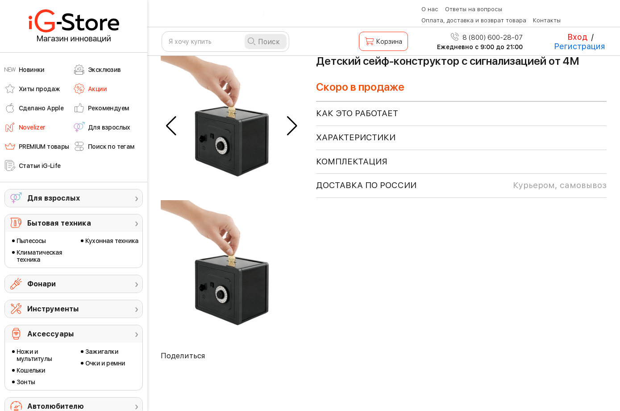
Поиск (269, 42)
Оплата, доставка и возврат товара (473, 20)
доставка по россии (461, 185)
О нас (429, 9)
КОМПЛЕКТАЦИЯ (351, 161)
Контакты (547, 20)
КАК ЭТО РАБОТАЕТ (357, 113)
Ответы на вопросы (473, 9)
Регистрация (579, 46)
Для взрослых (53, 198)
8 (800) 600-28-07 (487, 38)
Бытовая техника (59, 223)
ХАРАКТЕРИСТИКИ (355, 137)
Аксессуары (50, 334)
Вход (577, 37)
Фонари (41, 284)
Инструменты (53, 309)
